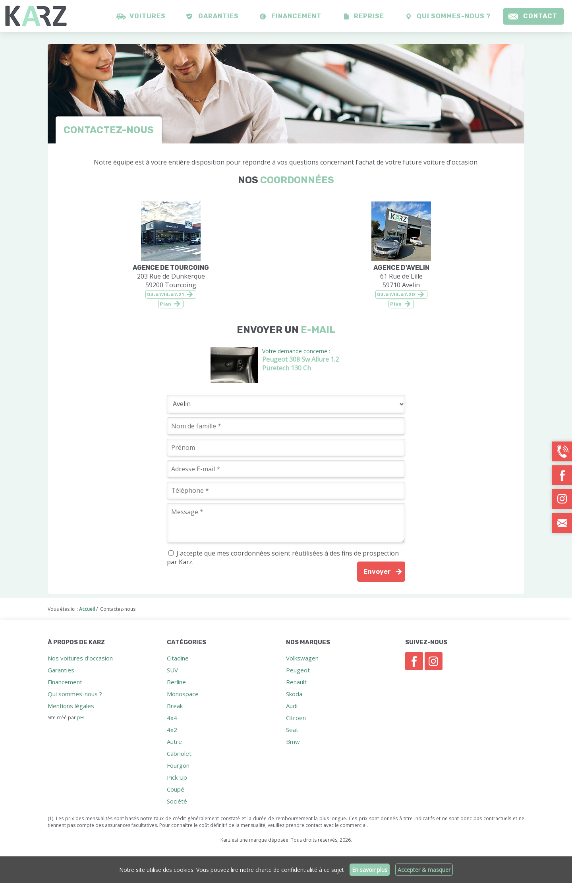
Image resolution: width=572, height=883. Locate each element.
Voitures (147, 16)
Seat (292, 730)
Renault (296, 682)
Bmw (293, 742)
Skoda (294, 694)
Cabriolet (179, 753)
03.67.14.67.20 (396, 294)
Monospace (183, 694)
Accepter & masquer (424, 869)
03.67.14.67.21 (165, 294)
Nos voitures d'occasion (80, 658)
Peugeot (298, 670)
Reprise (369, 16)
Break (175, 706)
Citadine (178, 658)
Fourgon (178, 765)
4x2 (172, 730)
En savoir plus (369, 869)
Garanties (218, 16)
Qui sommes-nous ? (454, 16)
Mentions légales (71, 706)
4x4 (172, 718)
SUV (172, 670)
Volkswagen (302, 658)
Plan (165, 304)
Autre (174, 742)
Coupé (175, 789)
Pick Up (177, 777)
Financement (296, 16)
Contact (540, 16)
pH (80, 717)
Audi (292, 706)
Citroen (296, 718)
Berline (176, 682)
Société (177, 801)
